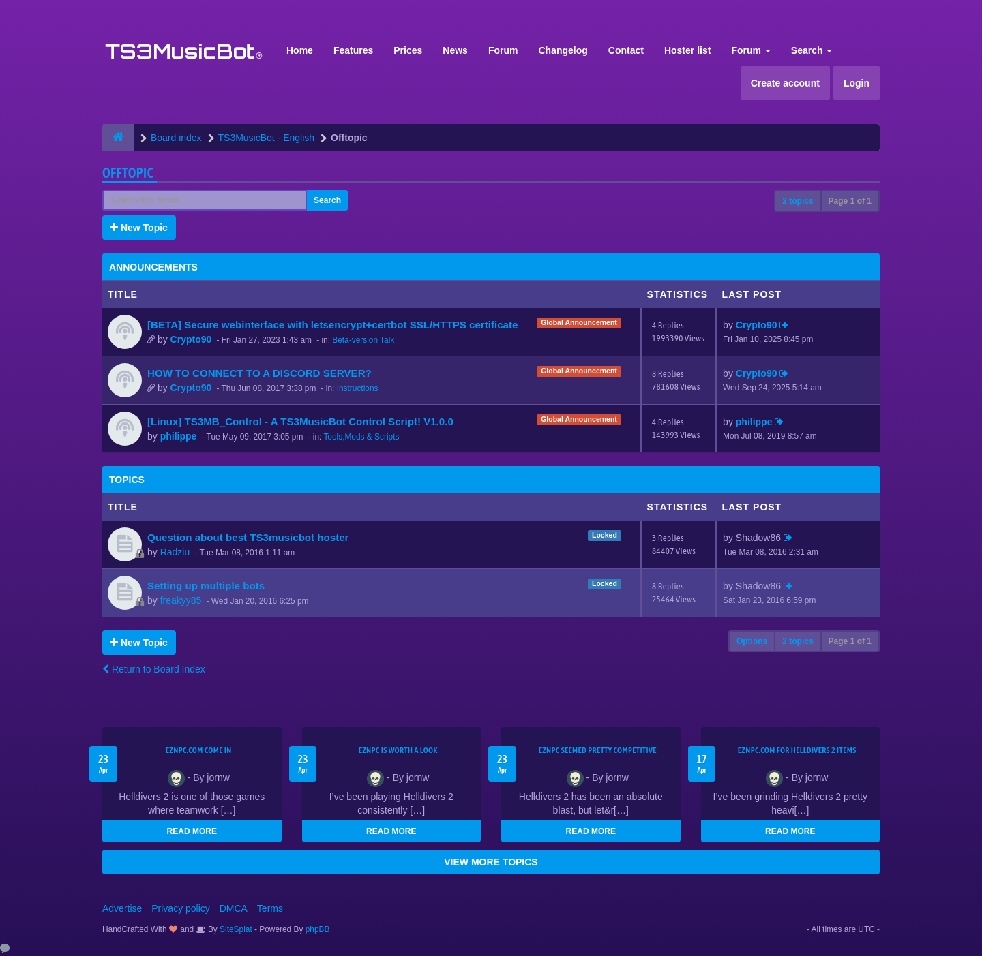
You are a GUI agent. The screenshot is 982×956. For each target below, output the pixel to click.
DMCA (234, 908)
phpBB (318, 929)
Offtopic (127, 173)
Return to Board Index (153, 669)
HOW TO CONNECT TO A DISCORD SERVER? (259, 373)
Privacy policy (180, 908)
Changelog (562, 50)
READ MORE (192, 831)
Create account (785, 83)
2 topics (797, 201)
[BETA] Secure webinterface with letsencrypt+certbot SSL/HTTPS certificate (332, 324)
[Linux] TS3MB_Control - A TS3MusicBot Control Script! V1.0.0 (300, 421)
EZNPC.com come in (199, 750)
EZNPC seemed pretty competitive (598, 750)
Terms (270, 908)
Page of (850, 201)
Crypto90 (191, 339)
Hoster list (687, 50)
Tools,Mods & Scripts (361, 437)
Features (353, 50)
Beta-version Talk (363, 340)
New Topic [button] (139, 227)
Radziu (175, 551)
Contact (626, 50)
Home (299, 50)
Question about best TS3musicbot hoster (248, 537)
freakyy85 (181, 600)
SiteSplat (235, 929)
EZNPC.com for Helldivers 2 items (797, 750)
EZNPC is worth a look (398, 750)
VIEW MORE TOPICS (490, 862)
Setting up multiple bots (206, 585)
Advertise (122, 908)
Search (812, 50)
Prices (407, 50)
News (455, 50)
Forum (503, 50)
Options (751, 641)
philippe (178, 436)
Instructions (357, 388)
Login (856, 83)
